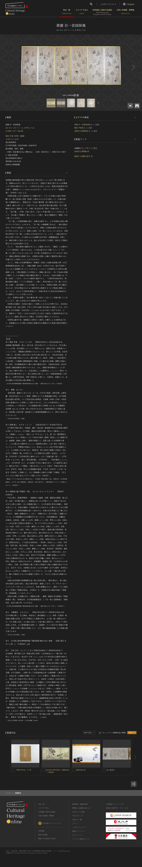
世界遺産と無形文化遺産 (102, 12)
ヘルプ (74, 823)
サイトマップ (77, 835)
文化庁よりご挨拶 (78, 812)
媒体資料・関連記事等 (80, 804)
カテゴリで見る (82, 12)
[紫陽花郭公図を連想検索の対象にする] (73, 770)
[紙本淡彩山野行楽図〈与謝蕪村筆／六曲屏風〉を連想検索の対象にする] (43, 770)
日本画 (8, 131)
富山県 (20, 131)
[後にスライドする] (133, 67)
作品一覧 (66, 12)
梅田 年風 (9, 136)
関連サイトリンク (78, 831)
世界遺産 (41, 831)
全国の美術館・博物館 (125, 12)
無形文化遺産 (43, 835)
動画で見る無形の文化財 (46, 838)
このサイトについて (108, 4)
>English (128, 4)
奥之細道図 (110, 770)
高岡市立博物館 (80, 131)
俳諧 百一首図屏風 (81, 124)
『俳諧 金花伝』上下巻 (23, 770)
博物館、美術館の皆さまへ (81, 808)
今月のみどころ (77, 816)
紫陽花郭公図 (81, 770)
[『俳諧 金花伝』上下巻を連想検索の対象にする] (12, 770)
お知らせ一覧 (77, 819)
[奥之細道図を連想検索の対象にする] (104, 770)
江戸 (14, 131)
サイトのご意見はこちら (80, 839)
